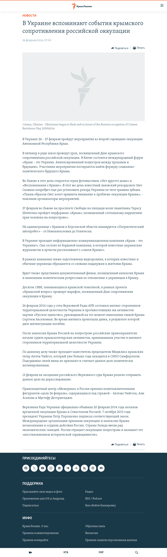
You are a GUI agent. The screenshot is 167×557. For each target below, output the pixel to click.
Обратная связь (95, 526)
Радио (89, 491)
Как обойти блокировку (100, 505)
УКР (101, 552)
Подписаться (30, 505)
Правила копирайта (35, 540)
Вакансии (91, 533)
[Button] (119, 48)
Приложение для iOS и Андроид (43, 498)
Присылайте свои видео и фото (42, 491)
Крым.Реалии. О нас (35, 526)
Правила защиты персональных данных (111, 540)
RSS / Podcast (93, 498)
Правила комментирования (40, 533)
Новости (29, 15)
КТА (66, 552)
